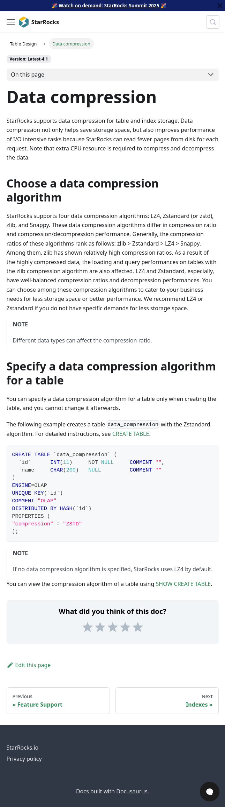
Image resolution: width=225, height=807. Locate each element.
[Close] (220, 5)
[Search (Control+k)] (212, 22)
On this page (27, 74)
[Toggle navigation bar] (11, 22)
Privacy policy (24, 759)
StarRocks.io (23, 747)
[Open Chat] (209, 791)
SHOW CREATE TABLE (183, 584)
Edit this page (29, 665)
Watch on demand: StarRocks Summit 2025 (109, 5)
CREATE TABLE (130, 434)
